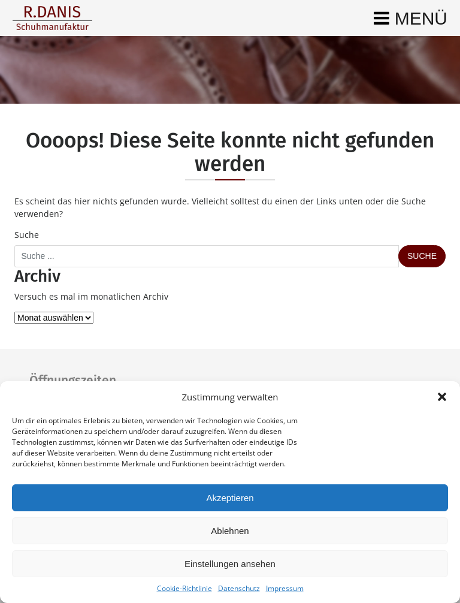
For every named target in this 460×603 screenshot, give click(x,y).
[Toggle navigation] (410, 18)
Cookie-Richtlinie (184, 588)
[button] (442, 397)
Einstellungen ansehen (230, 564)
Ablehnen (230, 531)
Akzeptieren (229, 498)
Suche (26, 234)
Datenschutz (239, 588)
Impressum (285, 588)
